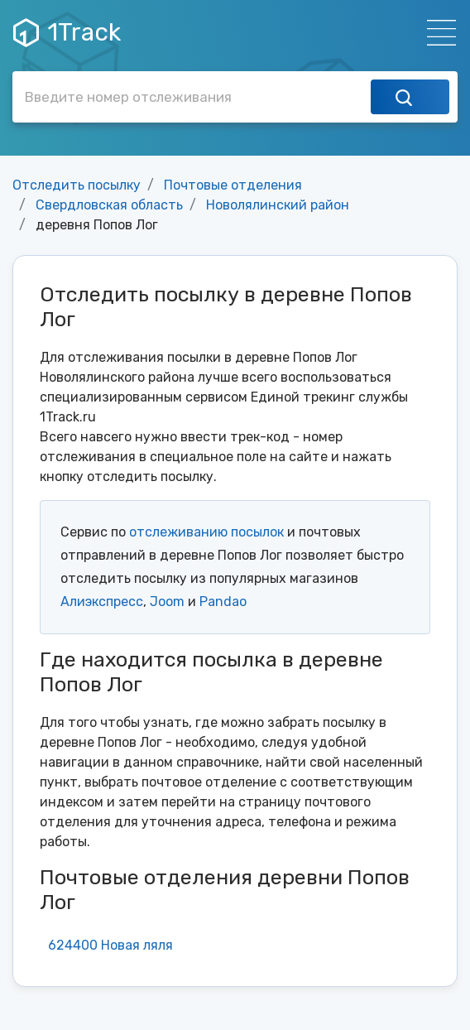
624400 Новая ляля (110, 945)
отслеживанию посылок (206, 532)
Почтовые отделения (233, 185)
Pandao (223, 601)
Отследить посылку (76, 185)
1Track (67, 32)
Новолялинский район (277, 205)
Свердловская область (109, 205)
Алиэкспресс (101, 601)
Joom (167, 601)
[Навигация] (436, 32)
